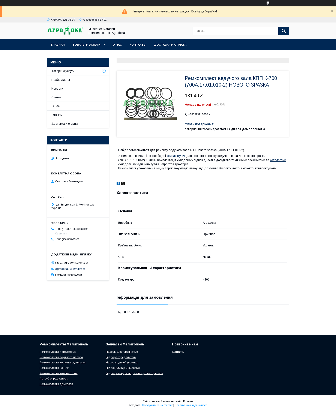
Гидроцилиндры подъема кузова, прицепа (134, 373)
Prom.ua (188, 401)
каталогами (278, 160)
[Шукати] (283, 31)
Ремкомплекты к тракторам (58, 351)
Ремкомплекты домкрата (56, 384)
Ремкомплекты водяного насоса (61, 357)
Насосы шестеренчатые (122, 351)
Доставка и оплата (170, 44)
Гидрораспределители (121, 357)
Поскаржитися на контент (157, 405)
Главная (58, 44)
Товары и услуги (86, 44)
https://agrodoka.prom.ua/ (71, 262)
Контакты (138, 44)
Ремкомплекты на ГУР (54, 367)
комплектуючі (176, 156)
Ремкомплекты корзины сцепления (63, 362)
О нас (117, 44)
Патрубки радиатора (54, 378)
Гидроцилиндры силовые (123, 367)
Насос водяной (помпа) (122, 362)
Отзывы (57, 115)
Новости (57, 88)
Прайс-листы (60, 79)
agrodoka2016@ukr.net (70, 268)
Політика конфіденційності (191, 405)
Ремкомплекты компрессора (59, 373)
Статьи (56, 97)
